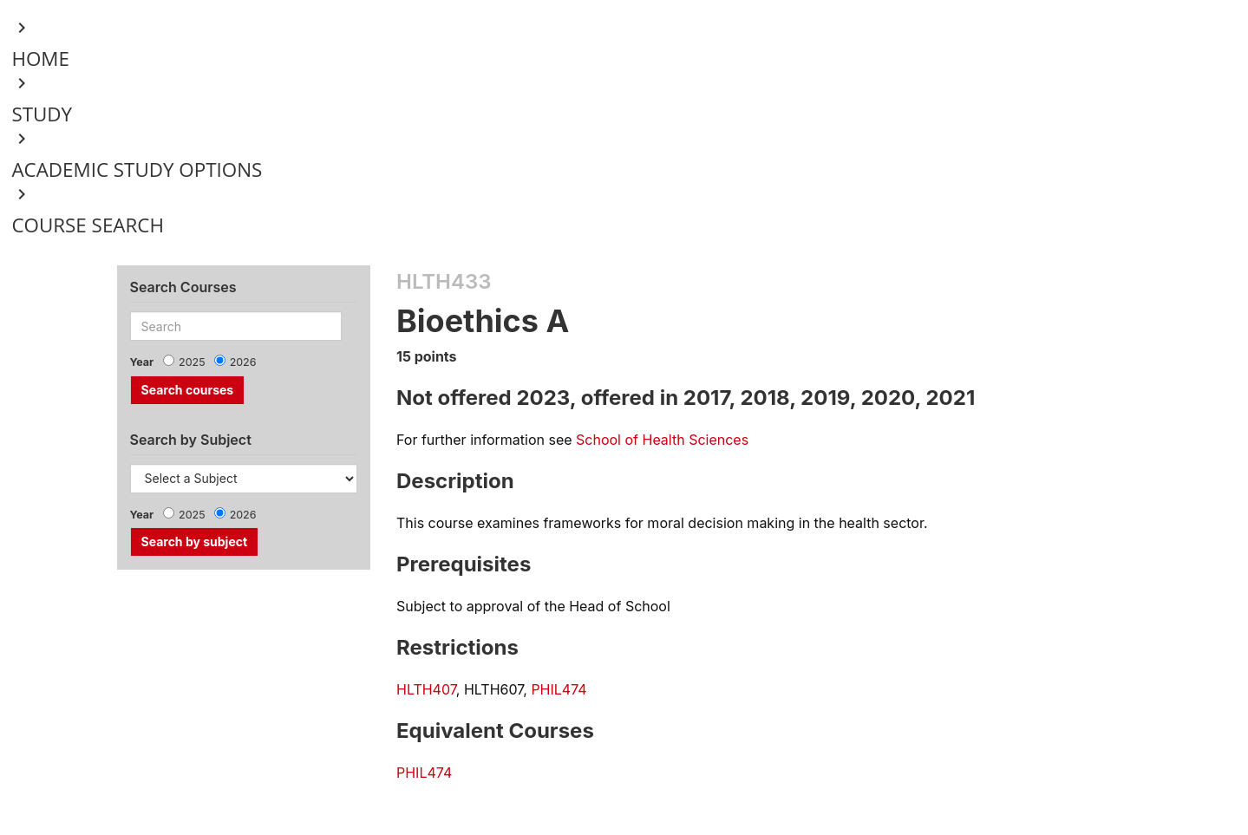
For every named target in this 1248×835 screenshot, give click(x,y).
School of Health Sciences (662, 439)
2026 (243, 362)
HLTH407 (426, 689)
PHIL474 (558, 689)
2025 (192, 362)
